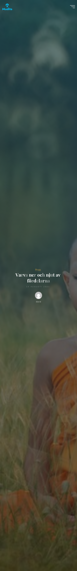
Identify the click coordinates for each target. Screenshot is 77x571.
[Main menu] (72, 6)
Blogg (38, 269)
